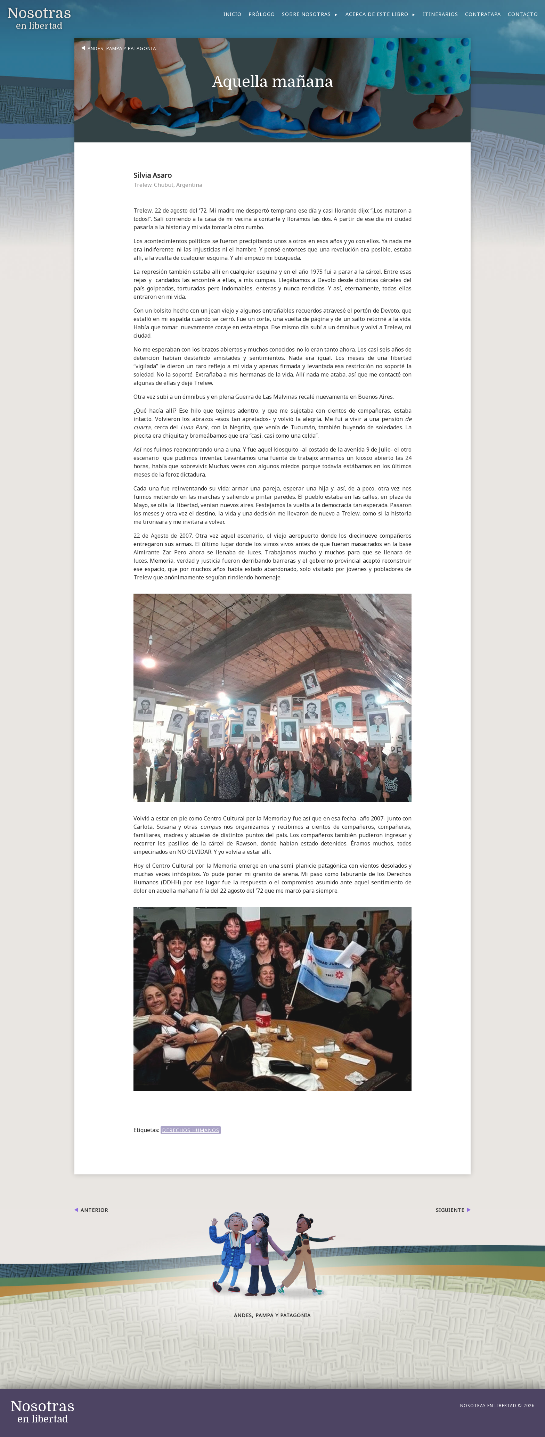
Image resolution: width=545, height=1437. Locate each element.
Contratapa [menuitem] (483, 14)
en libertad (42, 1412)
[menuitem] (310, 14)
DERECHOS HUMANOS (190, 1130)
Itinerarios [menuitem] (440, 14)
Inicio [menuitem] (232, 14)
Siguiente (450, 1210)
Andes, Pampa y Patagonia (122, 48)
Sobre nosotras (306, 14)
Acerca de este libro (376, 14)
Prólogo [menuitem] (262, 14)
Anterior (94, 1210)
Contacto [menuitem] (523, 14)
